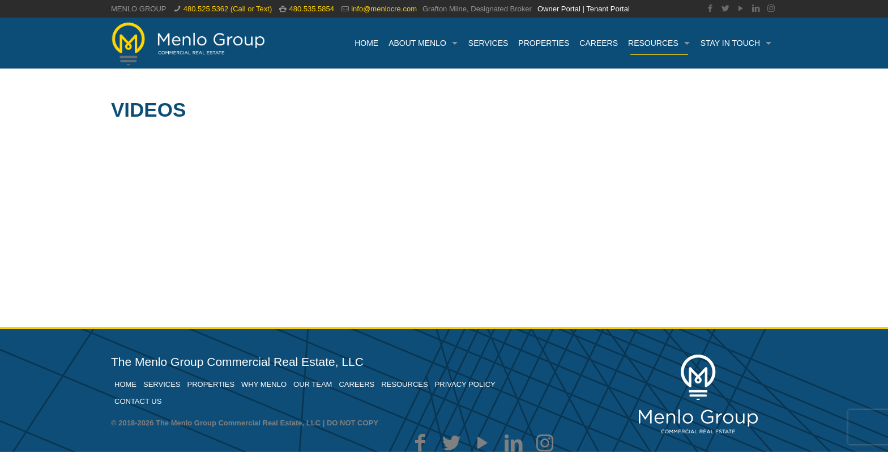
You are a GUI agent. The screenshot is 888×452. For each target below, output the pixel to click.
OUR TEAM (312, 384)
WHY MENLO (264, 384)
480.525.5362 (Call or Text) (227, 9)
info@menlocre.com (384, 9)
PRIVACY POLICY (465, 384)
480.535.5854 (311, 9)
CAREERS (356, 384)
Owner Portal (558, 9)
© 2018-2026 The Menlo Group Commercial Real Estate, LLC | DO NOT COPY (244, 423)
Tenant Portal (608, 9)
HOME (125, 384)
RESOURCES (404, 384)
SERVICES (162, 384)
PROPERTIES (211, 384)
